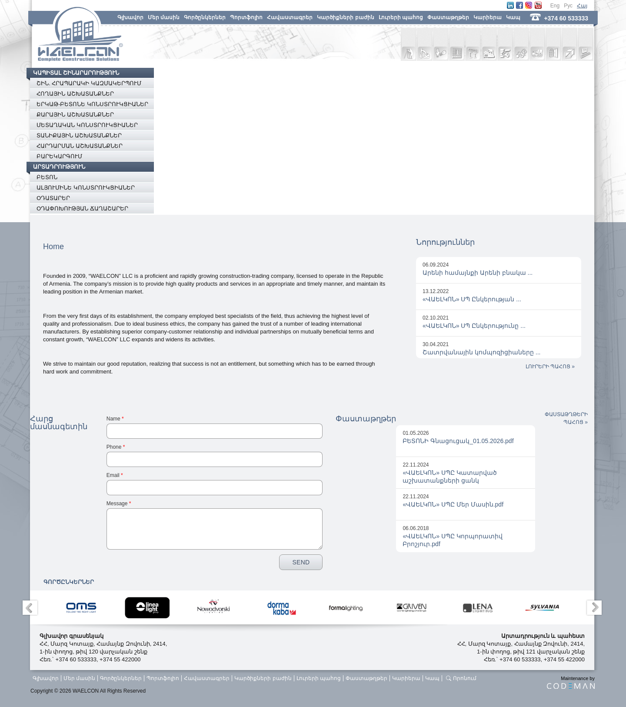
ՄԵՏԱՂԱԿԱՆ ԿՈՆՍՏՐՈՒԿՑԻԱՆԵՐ (87, 125)
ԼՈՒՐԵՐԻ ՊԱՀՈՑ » (550, 367)
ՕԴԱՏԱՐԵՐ (53, 198)
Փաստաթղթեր (448, 17)
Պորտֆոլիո (246, 17)
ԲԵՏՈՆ (47, 177)
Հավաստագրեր (290, 17)
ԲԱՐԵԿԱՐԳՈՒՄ (59, 156)
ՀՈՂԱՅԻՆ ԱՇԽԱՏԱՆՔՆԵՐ (75, 93)
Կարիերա (487, 17)
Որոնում (464, 678)
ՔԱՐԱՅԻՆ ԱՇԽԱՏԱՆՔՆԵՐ (75, 114)
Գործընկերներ (205, 17)
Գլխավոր (130, 17)
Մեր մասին (164, 17)
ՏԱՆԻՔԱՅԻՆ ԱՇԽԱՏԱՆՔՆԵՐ (79, 135)
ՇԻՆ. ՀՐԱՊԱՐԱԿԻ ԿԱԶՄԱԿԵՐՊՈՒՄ (89, 83)
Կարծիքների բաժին (345, 17)
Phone (116, 447)
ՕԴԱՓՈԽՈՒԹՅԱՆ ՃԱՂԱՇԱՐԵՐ (82, 208)
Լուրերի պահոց (401, 17)
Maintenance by (571, 682)
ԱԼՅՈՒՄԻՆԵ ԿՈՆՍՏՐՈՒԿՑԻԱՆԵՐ (86, 187)
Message (119, 503)
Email (115, 475)
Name (115, 419)
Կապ (513, 17)
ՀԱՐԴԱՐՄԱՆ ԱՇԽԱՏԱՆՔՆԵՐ (80, 146)
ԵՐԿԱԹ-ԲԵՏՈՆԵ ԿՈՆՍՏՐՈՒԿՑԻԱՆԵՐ (92, 104)
